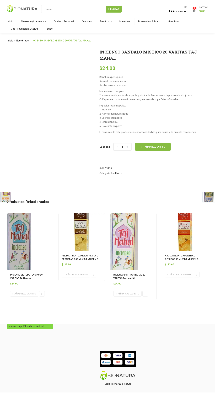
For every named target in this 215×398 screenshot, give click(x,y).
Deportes (87, 21)
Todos (49, 28)
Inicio (10, 21)
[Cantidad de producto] (122, 146)
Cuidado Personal (63, 21)
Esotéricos (105, 21)
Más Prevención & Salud (24, 28)
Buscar (113, 9)
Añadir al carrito (155, 147)
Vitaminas (173, 21)
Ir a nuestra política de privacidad (25, 326)
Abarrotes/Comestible (33, 21)
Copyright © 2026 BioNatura (118, 384)
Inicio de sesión (178, 11)
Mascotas (125, 21)
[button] (202, 9)
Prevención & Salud (149, 21)
